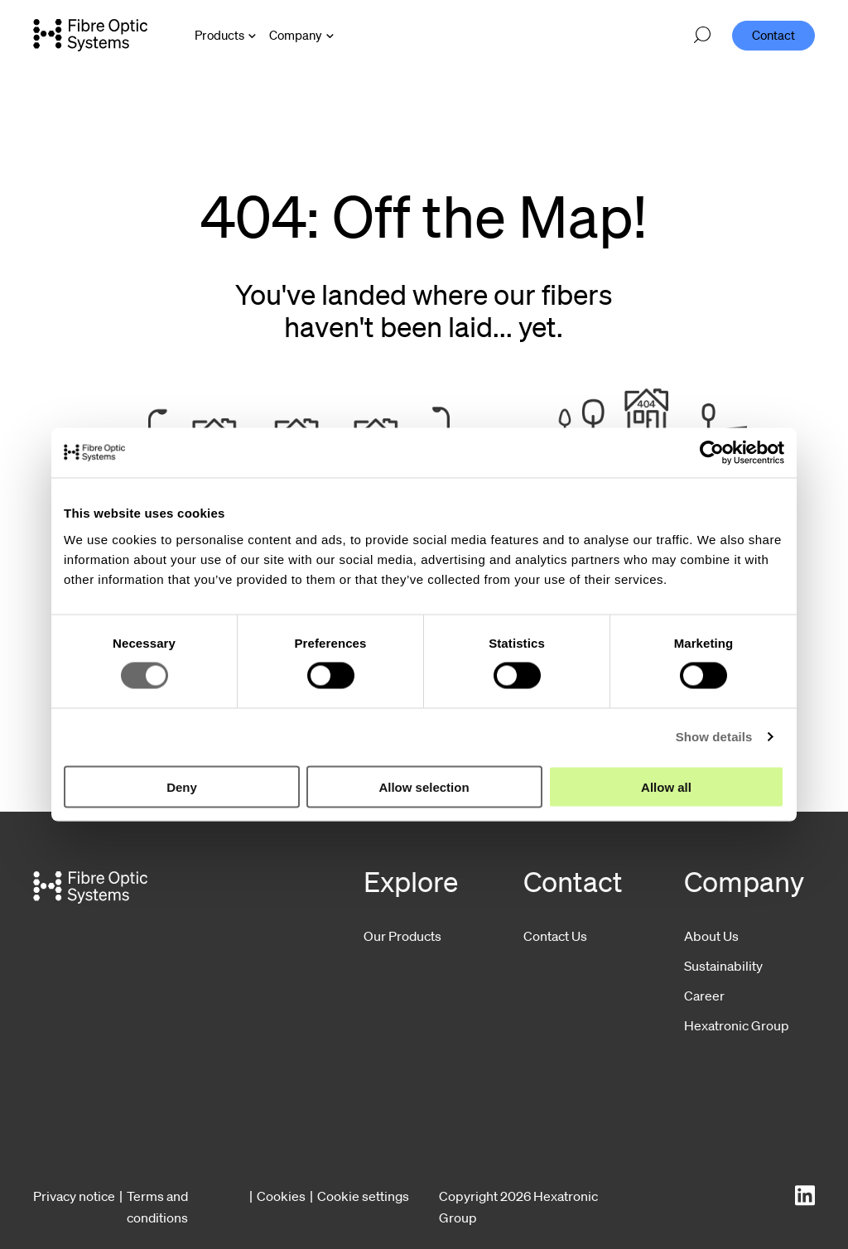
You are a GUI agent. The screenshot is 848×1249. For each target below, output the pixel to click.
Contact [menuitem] (773, 35)
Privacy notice (74, 1196)
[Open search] (702, 36)
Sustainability (723, 965)
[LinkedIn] (805, 1195)
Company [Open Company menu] (295, 35)
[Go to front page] (90, 35)
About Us (711, 936)
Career (704, 995)
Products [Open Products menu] (219, 35)
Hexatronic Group (736, 1025)
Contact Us (555, 936)
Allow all (666, 786)
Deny (181, 786)
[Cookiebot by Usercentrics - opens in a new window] (711, 453)
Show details (714, 737)
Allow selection (423, 786)
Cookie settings (363, 1196)
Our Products (402, 936)
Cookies (281, 1196)
